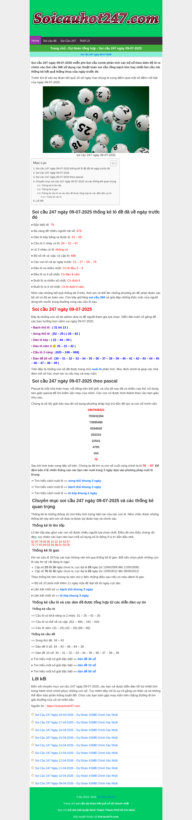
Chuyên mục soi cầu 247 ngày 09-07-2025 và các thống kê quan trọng (76, 181)
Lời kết (39, 200)
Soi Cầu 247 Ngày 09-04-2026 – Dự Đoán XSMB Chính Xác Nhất (76, 783)
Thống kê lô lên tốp (51, 185)
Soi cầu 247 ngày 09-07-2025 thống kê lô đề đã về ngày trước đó (73, 168)
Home (35, 40)
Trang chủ (58, 48)
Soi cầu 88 (50, 40)
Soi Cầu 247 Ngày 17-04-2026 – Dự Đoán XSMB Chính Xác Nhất (76, 722)
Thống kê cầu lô (53, 197)
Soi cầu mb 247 (106, 796)
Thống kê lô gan (49, 189)
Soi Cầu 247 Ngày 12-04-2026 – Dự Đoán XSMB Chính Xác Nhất (76, 760)
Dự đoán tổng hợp (82, 48)
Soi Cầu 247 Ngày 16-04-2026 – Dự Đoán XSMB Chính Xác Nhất (76, 730)
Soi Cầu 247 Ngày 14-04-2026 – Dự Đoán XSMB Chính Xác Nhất (76, 745)
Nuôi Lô (85, 40)
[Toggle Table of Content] (112, 163)
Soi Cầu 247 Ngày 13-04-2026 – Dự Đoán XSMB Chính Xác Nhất (76, 752)
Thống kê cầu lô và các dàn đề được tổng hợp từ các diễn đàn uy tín (76, 193)
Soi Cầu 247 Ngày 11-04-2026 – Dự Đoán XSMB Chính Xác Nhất (76, 768)
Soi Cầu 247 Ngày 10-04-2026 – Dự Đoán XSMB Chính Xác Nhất (76, 775)
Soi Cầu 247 (68, 40)
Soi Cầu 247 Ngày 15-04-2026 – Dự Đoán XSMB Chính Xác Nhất (76, 737)
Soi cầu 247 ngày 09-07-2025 (95, 54)
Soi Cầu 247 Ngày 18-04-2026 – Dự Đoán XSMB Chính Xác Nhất (76, 714)
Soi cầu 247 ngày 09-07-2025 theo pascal (59, 177)
